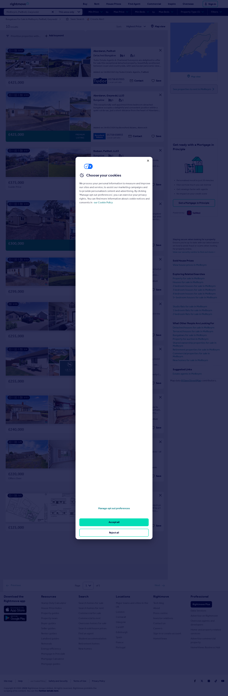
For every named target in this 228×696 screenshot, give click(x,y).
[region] (114, 348)
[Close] (148, 160)
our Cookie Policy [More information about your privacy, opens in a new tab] (103, 202)
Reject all (114, 532)
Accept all (114, 522)
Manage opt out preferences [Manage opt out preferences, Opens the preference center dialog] (114, 508)
